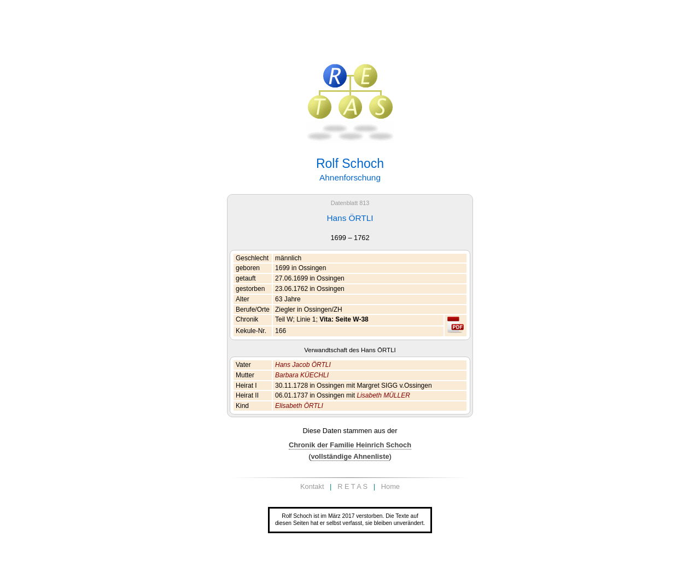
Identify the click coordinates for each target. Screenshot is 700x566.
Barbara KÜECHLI (302, 375)
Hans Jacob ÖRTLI (303, 365)
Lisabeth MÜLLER (383, 395)
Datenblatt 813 (350, 203)
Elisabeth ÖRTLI (299, 406)
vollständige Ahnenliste (350, 456)
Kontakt (312, 486)
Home (390, 486)
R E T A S (352, 486)
